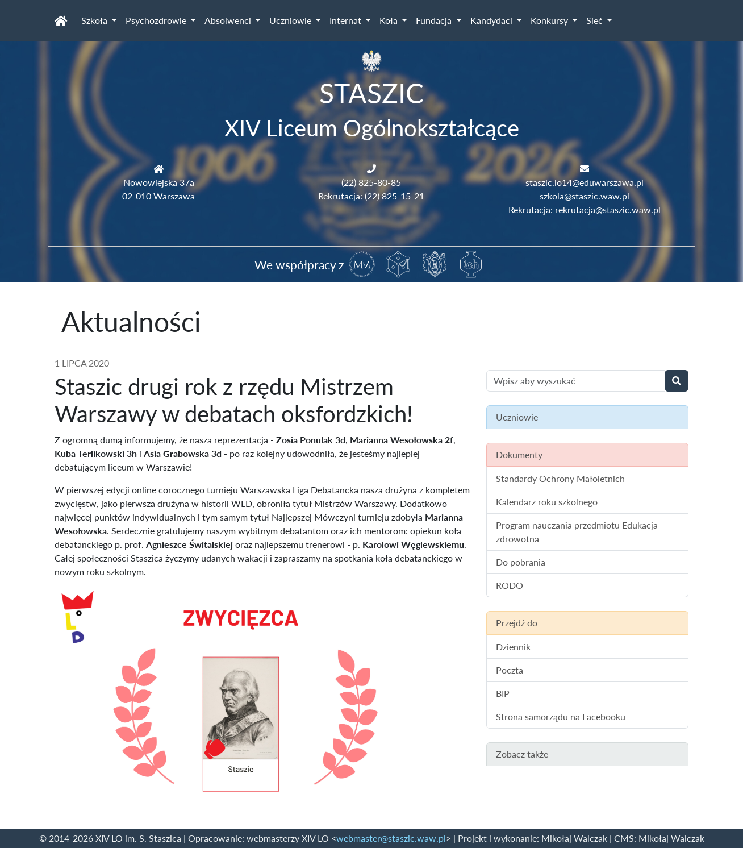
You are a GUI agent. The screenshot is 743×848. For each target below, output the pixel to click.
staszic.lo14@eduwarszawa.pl (584, 182)
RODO (509, 585)
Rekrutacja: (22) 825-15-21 (371, 195)
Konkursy (550, 20)
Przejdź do (516, 622)
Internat (346, 20)
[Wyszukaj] (676, 381)
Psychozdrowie (157, 20)
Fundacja (435, 20)
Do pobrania (520, 561)
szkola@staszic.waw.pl (584, 195)
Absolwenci (228, 20)
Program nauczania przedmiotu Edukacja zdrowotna (577, 531)
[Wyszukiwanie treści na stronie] (575, 381)
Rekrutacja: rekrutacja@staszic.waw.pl (584, 209)
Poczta (509, 669)
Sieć (595, 20)
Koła (389, 20)
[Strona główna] (61, 20)
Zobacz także (522, 754)
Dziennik (513, 646)
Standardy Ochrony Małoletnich (560, 478)
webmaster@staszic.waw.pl (391, 838)
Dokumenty (519, 454)
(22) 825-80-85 (371, 182)
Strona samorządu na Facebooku (560, 716)
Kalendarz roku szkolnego (547, 501)
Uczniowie (291, 20)
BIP (503, 693)
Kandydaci (492, 20)
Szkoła (95, 20)
